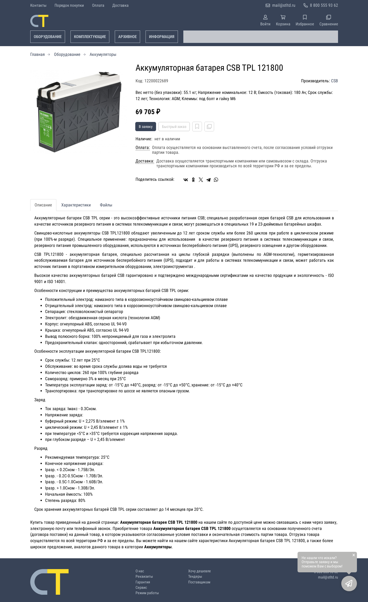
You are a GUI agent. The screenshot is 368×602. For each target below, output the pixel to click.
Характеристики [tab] (76, 205)
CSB (334, 80)
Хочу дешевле (199, 571)
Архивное (127, 36)
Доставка (120, 5)
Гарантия (143, 582)
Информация (161, 36)
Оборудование (48, 36)
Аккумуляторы (103, 54)
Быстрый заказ (174, 126)
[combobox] (260, 36)
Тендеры (195, 576)
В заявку (146, 126)
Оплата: (143, 147)
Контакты (38, 5)
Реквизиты (144, 576)
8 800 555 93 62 (324, 5)
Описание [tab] (43, 205)
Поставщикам (199, 582)
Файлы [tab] (106, 205)
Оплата (98, 5)
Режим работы (147, 593)
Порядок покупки (69, 5)
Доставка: (145, 161)
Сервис (141, 588)
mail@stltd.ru (283, 5)
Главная (37, 54)
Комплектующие (90, 36)
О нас (140, 571)
